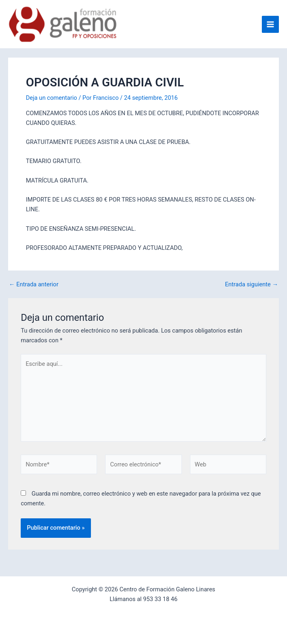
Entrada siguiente (251, 284)
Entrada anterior (33, 284)
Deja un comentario (51, 97)
